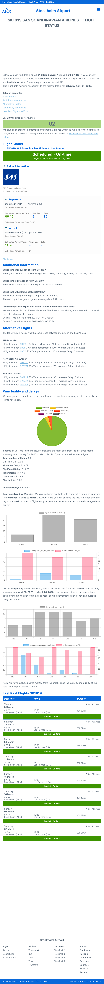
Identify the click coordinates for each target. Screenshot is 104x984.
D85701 (24, 366)
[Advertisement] (52, 51)
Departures (8, 954)
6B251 (23, 347)
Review (83, 972)
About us (47, 981)
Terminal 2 (59, 950)
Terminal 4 (59, 957)
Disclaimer (30, 981)
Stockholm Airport (53, 11)
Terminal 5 (59, 961)
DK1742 (24, 381)
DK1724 (24, 377)
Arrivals (6, 950)
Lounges (84, 965)
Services (84, 961)
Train (30, 961)
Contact (39, 981)
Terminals (59, 946)
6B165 (23, 344)
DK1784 (24, 384)
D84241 (24, 362)
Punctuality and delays (14, 107)
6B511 (23, 351)
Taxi (30, 957)
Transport (33, 950)
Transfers (33, 965)
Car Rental (85, 950)
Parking (84, 954)
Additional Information (14, 100)
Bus (30, 954)
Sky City (84, 968)
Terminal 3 (59, 954)
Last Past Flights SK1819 (15, 111)
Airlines (32, 946)
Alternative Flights (12, 104)
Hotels (83, 946)
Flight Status (9, 96)
